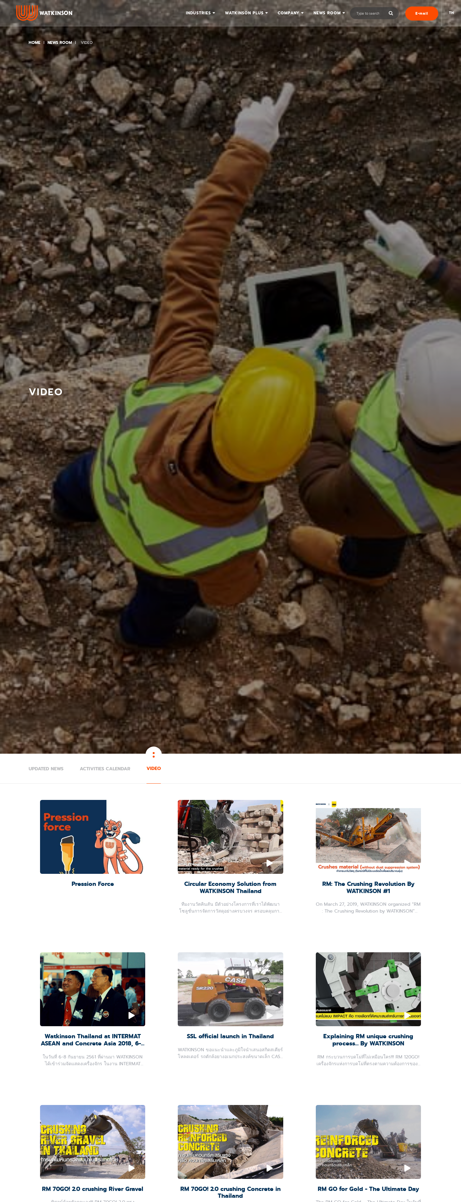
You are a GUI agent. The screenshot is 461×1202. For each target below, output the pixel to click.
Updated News (46, 768)
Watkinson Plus (244, 13)
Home (34, 43)
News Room (327, 13)
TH (451, 13)
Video (154, 768)
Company (289, 13)
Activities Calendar (105, 768)
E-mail (421, 13)
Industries (198, 13)
